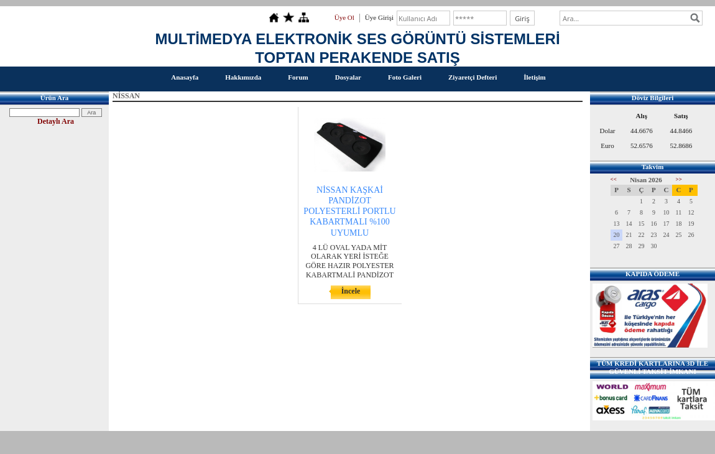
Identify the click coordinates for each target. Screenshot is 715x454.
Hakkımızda (243, 77)
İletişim (534, 77)
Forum (298, 77)
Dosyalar (348, 77)
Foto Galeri (405, 77)
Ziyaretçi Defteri (472, 77)
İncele (351, 291)
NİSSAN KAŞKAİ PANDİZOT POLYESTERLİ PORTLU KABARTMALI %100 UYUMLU (349, 211)
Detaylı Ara (55, 121)
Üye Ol (344, 17)
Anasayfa (184, 77)
